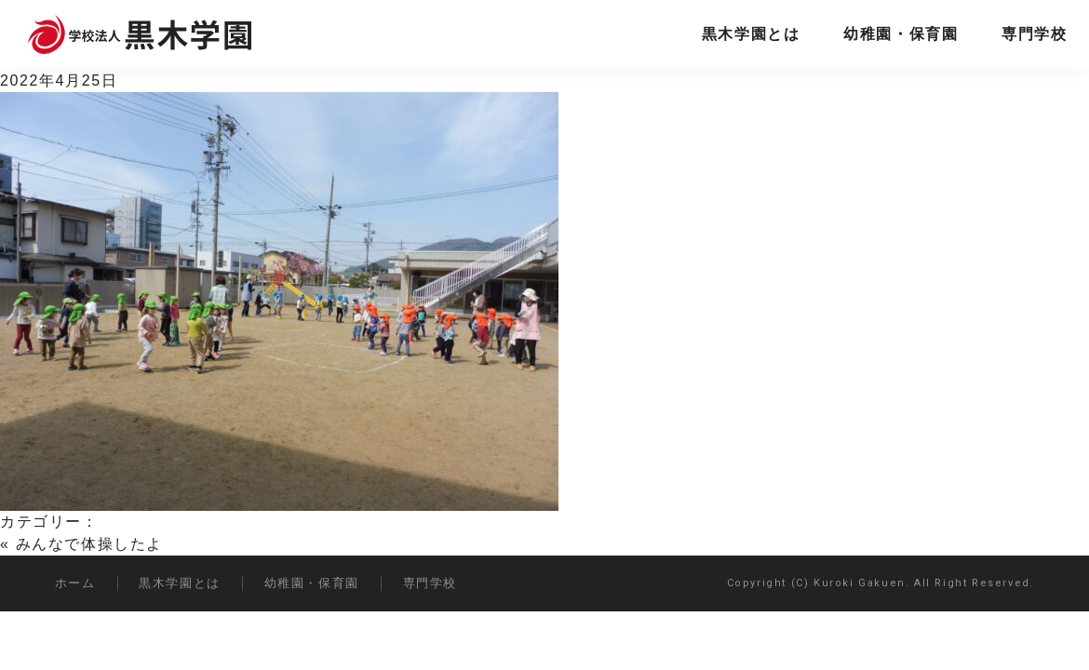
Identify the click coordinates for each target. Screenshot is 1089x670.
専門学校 (1034, 34)
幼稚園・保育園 (900, 34)
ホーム (75, 583)
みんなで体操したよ (89, 544)
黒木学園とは (751, 34)
